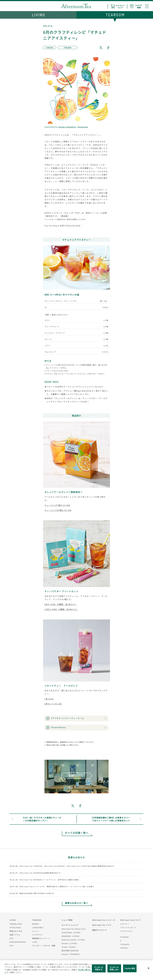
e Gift (34, 942)
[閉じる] (148, 968)
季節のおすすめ (15, 931)
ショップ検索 (67, 920)
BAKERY (35, 924)
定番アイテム (14, 934)
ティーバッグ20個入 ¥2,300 (57, 510)
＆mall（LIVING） (69, 947)
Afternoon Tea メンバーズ (103, 920)
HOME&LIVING (15, 924)
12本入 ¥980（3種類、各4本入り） (61, 609)
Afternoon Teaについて (130, 920)
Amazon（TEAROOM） (71, 954)
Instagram (82, 127)
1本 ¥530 (49, 698)
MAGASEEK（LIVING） (71, 936)
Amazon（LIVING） (70, 943)
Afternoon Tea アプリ (101, 925)
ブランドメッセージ (128, 927)
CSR (11, 945)
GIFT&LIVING (15, 927)
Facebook (124, 937)
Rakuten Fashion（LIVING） (74, 939)
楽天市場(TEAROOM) (70, 950)
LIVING (12, 920)
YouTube (124, 948)
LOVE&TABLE (38, 927)
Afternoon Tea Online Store (74, 929)
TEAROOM (36, 920)
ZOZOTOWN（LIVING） (72, 932)
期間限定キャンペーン (41, 938)
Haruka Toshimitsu (67, 127)
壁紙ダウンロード (99, 930)
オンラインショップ (70, 925)
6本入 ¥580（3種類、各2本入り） (60, 604)
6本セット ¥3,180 (53, 703)
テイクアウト (37, 934)
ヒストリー (124, 924)
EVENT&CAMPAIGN (17, 942)
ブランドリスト (126, 931)
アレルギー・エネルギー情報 (43, 945)
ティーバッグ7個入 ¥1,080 (57, 505)
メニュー (35, 931)
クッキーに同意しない (114, 968)
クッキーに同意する (98, 968)
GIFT (11, 938)
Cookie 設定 (130, 968)
